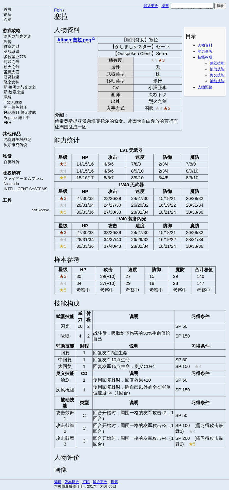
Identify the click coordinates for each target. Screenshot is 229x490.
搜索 (165, 6)
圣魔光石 (11, 72)
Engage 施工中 (17, 118)
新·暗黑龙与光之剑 (20, 87)
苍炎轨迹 (11, 77)
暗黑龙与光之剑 (17, 36)
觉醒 (8, 97)
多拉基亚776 (15, 57)
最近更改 (151, 6)
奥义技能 (217, 75)
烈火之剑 (11, 67)
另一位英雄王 (15, 107)
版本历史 (71, 482)
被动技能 (217, 81)
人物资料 (205, 45)
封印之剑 (11, 62)
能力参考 (205, 51)
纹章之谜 (11, 46)
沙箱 (8, 19)
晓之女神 (11, 82)
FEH (7, 123)
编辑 (57, 482)
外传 (8, 42)
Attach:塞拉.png (74, 39)
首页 (8, 9)
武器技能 (217, 63)
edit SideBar (40, 210)
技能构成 (205, 57)
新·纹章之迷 (14, 92)
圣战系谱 (11, 52)
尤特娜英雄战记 (17, 140)
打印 (86, 482)
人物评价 (205, 87)
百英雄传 (11, 162)
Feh (58, 10)
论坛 (8, 14)
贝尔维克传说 (15, 145)
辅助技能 (217, 69)
